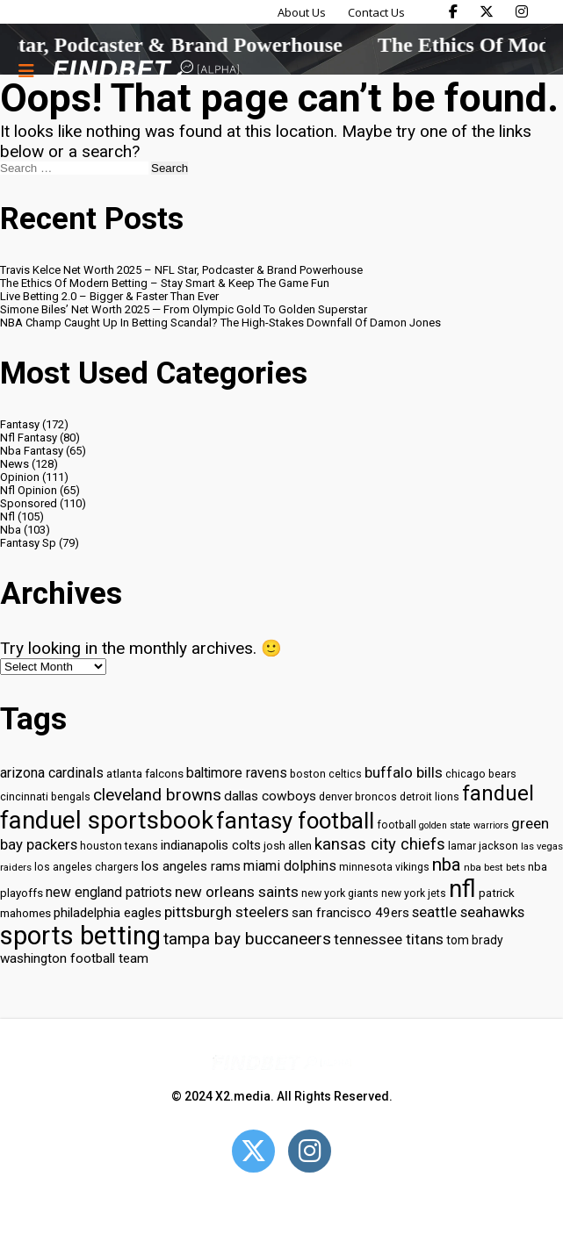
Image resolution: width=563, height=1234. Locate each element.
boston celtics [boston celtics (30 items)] (326, 773)
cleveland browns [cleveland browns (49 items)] (157, 795)
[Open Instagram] (309, 1151)
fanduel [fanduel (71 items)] (498, 793)
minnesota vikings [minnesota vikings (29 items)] (384, 867)
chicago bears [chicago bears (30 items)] (480, 773)
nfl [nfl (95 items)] (462, 889)
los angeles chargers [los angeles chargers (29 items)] (86, 867)
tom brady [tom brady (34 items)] (474, 940)
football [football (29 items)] (396, 825)
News (14, 463)
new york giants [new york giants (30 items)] (340, 893)
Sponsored (28, 503)
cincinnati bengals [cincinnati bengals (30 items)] (45, 796)
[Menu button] (26, 70)
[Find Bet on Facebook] (453, 11)
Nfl (7, 516)
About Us (302, 12)
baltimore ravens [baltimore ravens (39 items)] (236, 772)
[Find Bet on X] (487, 11)
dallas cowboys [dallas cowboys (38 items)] (270, 796)
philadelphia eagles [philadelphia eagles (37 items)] (108, 913)
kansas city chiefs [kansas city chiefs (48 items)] (379, 844)
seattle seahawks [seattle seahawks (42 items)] (468, 912)
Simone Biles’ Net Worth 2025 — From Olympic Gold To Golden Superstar (183, 309)
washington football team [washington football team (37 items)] (74, 958)
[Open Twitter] (253, 1151)
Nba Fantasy (31, 450)
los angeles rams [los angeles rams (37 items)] (191, 866)
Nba (10, 529)
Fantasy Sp (28, 542)
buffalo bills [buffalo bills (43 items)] (404, 772)
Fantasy (20, 424)
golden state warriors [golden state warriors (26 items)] (464, 825)
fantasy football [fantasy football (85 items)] (295, 820)
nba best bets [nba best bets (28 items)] (494, 867)
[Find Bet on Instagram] (522, 11)
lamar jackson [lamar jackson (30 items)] (483, 845)
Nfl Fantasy (28, 437)
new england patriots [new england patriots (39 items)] (109, 892)
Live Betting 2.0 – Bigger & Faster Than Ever (109, 296)
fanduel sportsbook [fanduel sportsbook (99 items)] (106, 820)
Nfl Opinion (28, 490)
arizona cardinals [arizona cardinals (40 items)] (52, 772)
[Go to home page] (146, 70)
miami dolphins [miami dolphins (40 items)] (289, 865)
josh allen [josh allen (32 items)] (287, 845)
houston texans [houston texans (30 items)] (119, 845)
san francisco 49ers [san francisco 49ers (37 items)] (350, 913)
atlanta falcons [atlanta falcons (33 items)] (145, 773)
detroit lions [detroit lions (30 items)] (429, 796)
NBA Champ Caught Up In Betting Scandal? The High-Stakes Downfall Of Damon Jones (220, 322)
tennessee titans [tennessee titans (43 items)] (389, 939)
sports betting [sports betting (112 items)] (80, 936)
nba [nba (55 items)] (446, 864)
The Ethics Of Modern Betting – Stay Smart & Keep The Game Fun (164, 283)
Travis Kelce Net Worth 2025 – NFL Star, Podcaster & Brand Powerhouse (181, 269)
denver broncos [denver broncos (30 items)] (358, 796)
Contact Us (376, 12)
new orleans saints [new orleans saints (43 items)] (237, 891)
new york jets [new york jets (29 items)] (413, 893)
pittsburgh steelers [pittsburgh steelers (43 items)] (226, 912)
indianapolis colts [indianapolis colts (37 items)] (211, 845)
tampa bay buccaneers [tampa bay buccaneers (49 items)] (247, 939)
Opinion (20, 477)
